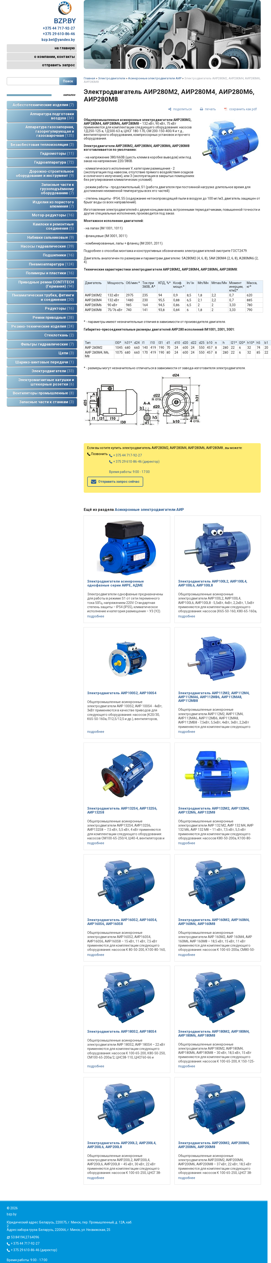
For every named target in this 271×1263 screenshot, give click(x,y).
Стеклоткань (59, 335)
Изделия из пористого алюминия (53, 204)
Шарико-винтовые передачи (44, 362)
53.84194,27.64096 (25, 1237)
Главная (89, 78)
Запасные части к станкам (46, 402)
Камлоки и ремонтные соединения (53, 226)
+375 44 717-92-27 (59, 28)
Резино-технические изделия (42, 326)
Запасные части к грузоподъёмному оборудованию (57, 188)
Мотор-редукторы (53, 215)
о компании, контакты (54, 56)
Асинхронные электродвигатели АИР (154, 78)
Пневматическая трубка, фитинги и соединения (43, 297)
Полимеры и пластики (50, 273)
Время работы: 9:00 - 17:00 (129, 472)
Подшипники (58, 255)
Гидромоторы (57, 153)
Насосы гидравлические (47, 246)
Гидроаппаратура (54, 162)
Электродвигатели (53, 371)
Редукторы (59, 308)
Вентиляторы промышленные (43, 393)
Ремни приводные (53, 317)
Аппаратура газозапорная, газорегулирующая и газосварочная (49, 131)
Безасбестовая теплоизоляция (42, 144)
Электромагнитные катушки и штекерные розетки (46, 382)
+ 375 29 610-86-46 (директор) (134, 461)
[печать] (208, 109)
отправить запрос (58, 65)
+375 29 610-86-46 (59, 34)
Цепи (66, 353)
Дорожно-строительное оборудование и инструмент (45, 173)
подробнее (95, 616)
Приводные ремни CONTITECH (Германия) (46, 284)
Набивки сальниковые (50, 237)
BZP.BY (65, 13)
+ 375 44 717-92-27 (125, 455)
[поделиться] (179, 109)
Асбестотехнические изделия (43, 105)
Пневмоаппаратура (51, 264)
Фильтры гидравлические (47, 344)
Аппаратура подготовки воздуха (52, 116)
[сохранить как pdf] (240, 109)
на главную (65, 48)
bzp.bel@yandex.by (58, 40)
